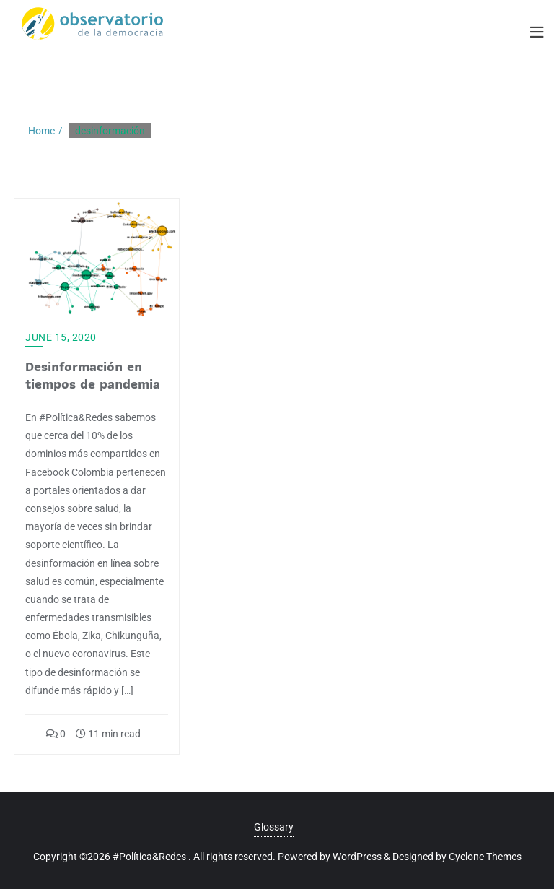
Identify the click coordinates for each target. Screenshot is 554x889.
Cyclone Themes (485, 856)
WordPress (357, 856)
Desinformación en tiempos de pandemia (92, 375)
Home (41, 130)
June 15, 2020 (61, 337)
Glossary (274, 827)
